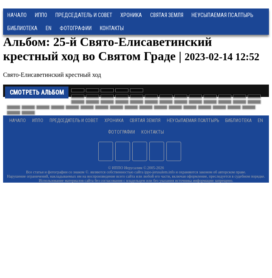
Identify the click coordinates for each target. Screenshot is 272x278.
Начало (17, 15)
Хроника (131, 15)
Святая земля (166, 15)
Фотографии (121, 132)
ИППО (41, 15)
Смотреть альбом (37, 92)
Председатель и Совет (83, 15)
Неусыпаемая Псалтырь (222, 15)
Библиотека (22, 28)
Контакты (152, 132)
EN (48, 28)
